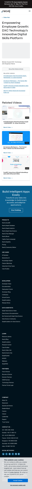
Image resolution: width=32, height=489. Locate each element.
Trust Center (5, 422)
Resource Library (6, 336)
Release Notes (6, 303)
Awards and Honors (7, 405)
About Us (4, 400)
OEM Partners (6, 380)
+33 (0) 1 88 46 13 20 (12, 438)
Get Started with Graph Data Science (12, 316)
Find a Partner (6, 371)
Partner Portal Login (7, 385)
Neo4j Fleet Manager (8, 233)
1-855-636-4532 (9, 430)
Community (5, 294)
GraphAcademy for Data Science (11, 321)
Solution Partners (7, 377)
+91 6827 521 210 (10, 446)
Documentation (6, 286)
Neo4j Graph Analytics (8, 228)
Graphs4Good (6, 408)
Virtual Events (6, 297)
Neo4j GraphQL (6, 242)
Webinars (4, 361)
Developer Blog (6, 292)
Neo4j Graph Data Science (9, 231)
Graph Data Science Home (9, 310)
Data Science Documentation (10, 313)
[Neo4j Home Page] (5, 11)
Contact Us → (7, 427)
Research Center (6, 344)
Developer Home (6, 283)
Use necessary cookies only (17, 485)
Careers (4, 411)
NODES (4, 358)
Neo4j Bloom (5, 236)
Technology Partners (8, 382)
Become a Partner (7, 374)
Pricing (4, 244)
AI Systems (5, 255)
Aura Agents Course (21, 2)
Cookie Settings (14, 472)
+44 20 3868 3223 (9, 435)
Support (4, 419)
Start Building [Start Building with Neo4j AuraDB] (16, 210)
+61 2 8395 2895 (12, 443)
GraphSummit (5, 355)
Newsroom (5, 403)
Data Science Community (9, 319)
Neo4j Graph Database (8, 225)
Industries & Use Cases (8, 266)
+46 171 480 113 (11, 432)
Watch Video (7, 127)
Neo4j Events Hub (7, 353)
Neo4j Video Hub (6, 350)
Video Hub (6, 17)
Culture (4, 414)
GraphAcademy (6, 300)
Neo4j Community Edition (9, 247)
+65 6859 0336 (12, 440)
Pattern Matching (7, 263)
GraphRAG (5, 364)
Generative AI (6, 258)
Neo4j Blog (5, 339)
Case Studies (5, 268)
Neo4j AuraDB (6, 223)
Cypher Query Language (8, 239)
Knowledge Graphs (7, 260)
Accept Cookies (17, 480)
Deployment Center (7, 289)
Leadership (5, 416)
